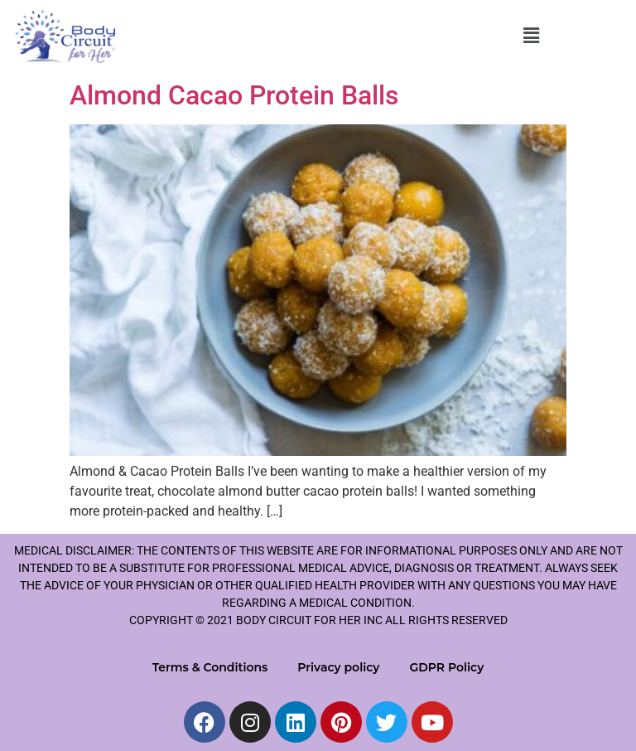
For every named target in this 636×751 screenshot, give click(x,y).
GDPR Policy (446, 667)
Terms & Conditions (210, 667)
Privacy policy (338, 667)
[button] (531, 36)
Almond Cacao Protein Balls (234, 95)
